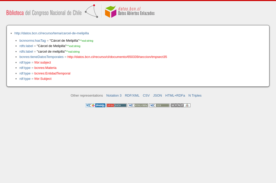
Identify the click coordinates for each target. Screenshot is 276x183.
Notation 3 (114, 95)
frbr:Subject (42, 79)
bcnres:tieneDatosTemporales (41, 57)
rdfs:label (26, 46)
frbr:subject (42, 62)
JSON (157, 95)
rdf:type (25, 62)
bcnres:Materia (45, 68)
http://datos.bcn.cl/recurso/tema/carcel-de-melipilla (52, 33)
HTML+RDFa (175, 95)
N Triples (195, 95)
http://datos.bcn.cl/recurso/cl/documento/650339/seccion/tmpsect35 (117, 57)
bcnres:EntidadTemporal (52, 73)
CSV (146, 95)
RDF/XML (132, 95)
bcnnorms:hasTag (32, 40)
